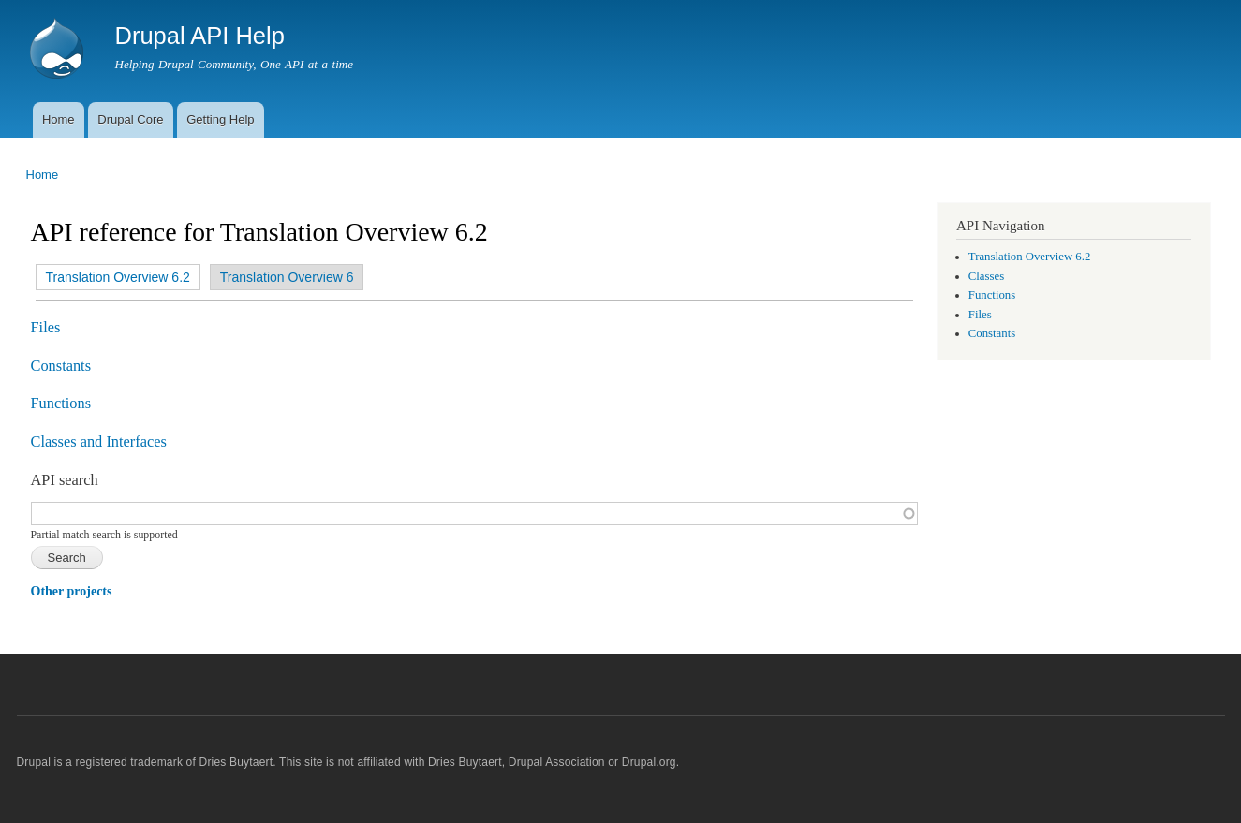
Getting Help (220, 119)
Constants (61, 366)
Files (46, 327)
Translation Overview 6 (287, 277)
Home (58, 119)
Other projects (71, 591)
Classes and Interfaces (99, 441)
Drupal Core (130, 119)
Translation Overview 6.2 (113, 277)
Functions (61, 403)
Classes (986, 276)
